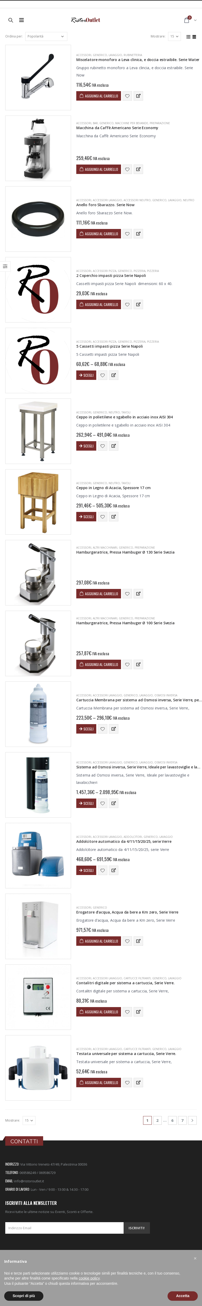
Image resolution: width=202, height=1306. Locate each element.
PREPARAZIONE (160, 123)
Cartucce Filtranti (137, 978)
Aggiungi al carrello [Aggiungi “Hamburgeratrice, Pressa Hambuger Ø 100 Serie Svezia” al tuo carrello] (101, 664)
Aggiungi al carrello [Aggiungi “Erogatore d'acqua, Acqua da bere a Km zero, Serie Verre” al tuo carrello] (101, 941)
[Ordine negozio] (46, 36)
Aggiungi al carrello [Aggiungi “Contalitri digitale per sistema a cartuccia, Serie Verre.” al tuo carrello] (101, 1011)
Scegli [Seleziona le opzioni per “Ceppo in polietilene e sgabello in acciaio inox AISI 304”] (88, 446)
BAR (95, 123)
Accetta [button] (182, 1296)
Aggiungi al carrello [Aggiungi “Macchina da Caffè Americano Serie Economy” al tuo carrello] (101, 169)
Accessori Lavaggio (107, 200)
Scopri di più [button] (24, 1296)
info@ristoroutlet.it (29, 1181)
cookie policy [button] (89, 1278)
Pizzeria (153, 271)
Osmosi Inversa (165, 695)
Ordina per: (14, 36)
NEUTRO (188, 200)
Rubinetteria (133, 55)
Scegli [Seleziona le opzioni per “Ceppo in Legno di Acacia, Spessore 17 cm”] (88, 516)
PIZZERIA (139, 271)
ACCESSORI (83, 55)
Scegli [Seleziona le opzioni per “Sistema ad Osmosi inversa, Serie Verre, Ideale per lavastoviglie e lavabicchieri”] (88, 803)
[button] (195, 1258)
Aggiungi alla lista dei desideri (127, 96)
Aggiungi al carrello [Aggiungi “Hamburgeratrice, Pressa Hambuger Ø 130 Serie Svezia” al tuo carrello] (101, 593)
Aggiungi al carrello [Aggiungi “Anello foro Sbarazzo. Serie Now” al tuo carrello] (101, 233)
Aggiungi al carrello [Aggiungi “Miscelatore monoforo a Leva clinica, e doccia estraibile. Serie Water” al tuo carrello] (101, 96)
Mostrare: (158, 36)
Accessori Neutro (137, 200)
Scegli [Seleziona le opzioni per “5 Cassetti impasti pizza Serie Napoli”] (88, 375)
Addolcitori (133, 837)
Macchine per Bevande (131, 123)
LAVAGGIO (115, 55)
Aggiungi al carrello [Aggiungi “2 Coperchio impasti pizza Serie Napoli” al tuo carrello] (101, 304)
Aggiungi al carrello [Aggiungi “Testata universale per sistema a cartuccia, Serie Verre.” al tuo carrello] (101, 1082)
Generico (100, 55)
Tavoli (126, 412)
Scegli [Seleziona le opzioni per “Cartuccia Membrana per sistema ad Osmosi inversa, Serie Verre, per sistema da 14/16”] (88, 728)
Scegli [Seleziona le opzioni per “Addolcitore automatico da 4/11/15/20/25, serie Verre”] (88, 870)
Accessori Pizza (104, 271)
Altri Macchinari (105, 547)
